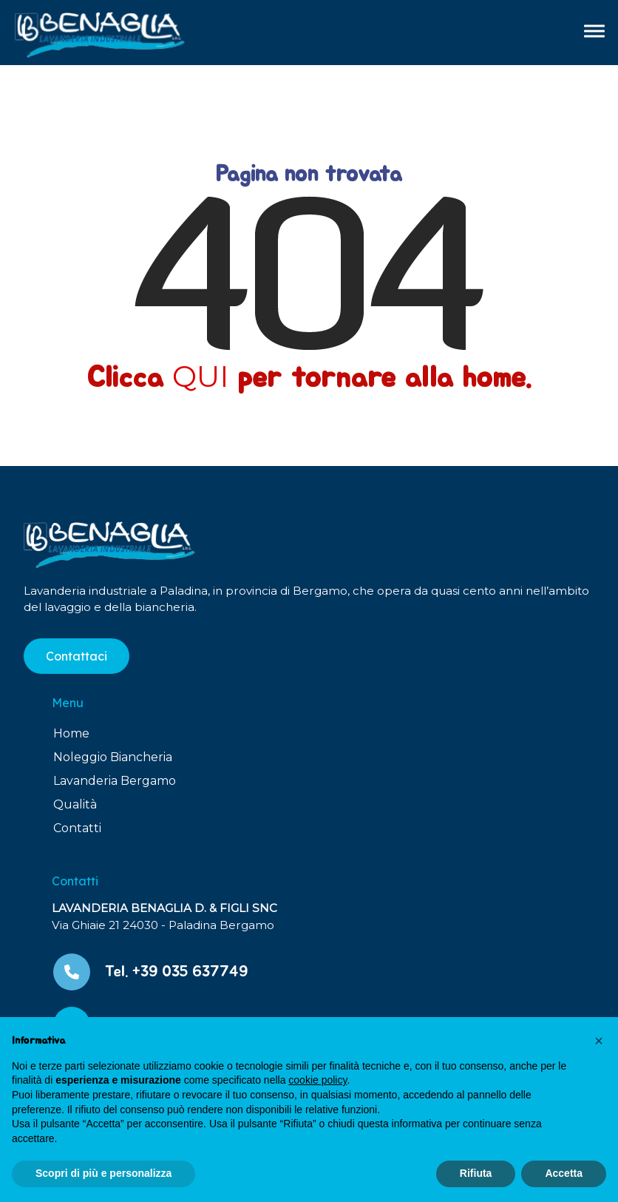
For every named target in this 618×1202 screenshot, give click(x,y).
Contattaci (76, 656)
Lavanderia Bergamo (114, 781)
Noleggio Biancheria (112, 757)
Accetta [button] (564, 1173)
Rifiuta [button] (476, 1173)
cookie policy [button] (317, 1080)
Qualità (75, 804)
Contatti (77, 828)
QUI (200, 376)
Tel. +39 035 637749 (176, 971)
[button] (599, 1041)
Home (71, 733)
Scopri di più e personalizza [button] (103, 1173)
